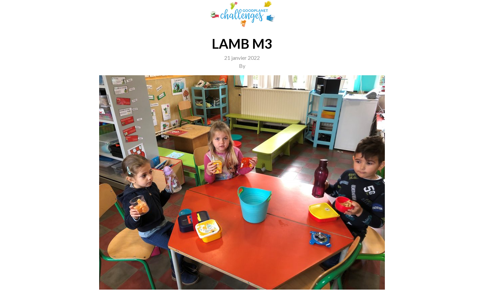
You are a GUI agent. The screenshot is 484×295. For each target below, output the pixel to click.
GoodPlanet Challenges (242, 14)
